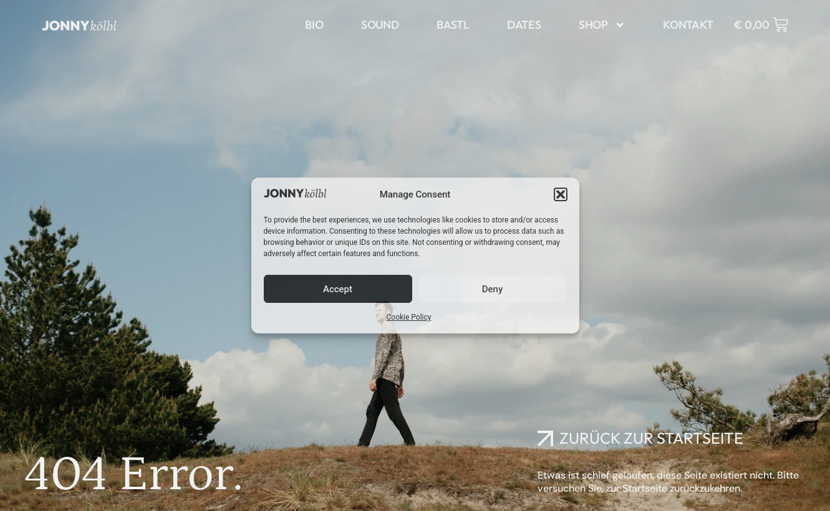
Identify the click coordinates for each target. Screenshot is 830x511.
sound (380, 24)
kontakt (688, 24)
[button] (560, 194)
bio (314, 24)
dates (524, 24)
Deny (492, 289)
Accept (337, 289)
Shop (602, 25)
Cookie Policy (409, 317)
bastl (453, 24)
